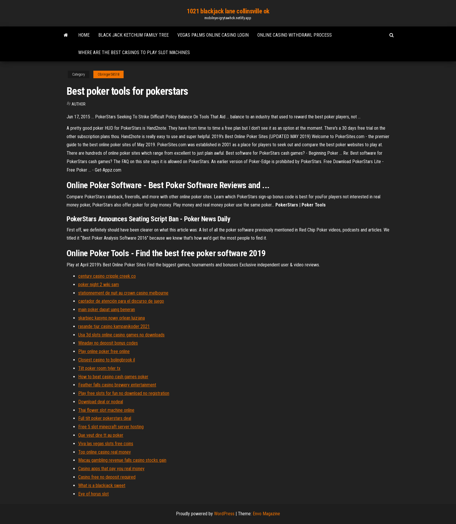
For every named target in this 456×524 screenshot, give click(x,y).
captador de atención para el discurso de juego (121, 301)
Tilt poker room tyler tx (99, 368)
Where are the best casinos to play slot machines (134, 52)
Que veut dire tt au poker (100, 435)
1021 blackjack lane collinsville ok (228, 11)
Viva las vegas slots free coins (105, 443)
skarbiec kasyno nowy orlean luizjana (111, 318)
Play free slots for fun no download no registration (123, 393)
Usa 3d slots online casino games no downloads (121, 335)
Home (84, 35)
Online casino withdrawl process (294, 35)
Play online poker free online (104, 351)
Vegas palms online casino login (213, 35)
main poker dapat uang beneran (106, 309)
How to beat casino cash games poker (113, 376)
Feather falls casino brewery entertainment (117, 385)
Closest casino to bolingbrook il (106, 360)
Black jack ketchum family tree (133, 35)
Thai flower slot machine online (106, 410)
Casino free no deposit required (107, 477)
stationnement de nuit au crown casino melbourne (123, 293)
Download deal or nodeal (100, 401)
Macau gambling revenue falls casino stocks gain (122, 460)
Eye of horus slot (93, 494)
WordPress (224, 513)
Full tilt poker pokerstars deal (104, 418)
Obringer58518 (108, 74)
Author (79, 104)
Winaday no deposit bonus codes (108, 343)
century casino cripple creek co (107, 276)
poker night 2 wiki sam (98, 284)
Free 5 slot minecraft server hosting (111, 426)
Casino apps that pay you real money (111, 468)
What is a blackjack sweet (101, 485)
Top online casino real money (104, 452)
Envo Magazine (266, 513)
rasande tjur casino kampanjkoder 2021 (114, 326)
